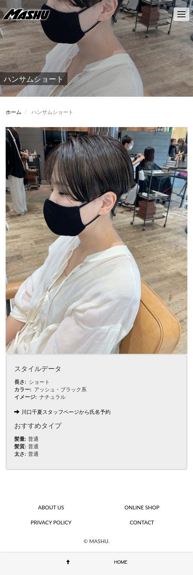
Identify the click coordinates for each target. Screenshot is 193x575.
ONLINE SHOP (141, 507)
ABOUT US (51, 507)
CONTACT (142, 522)
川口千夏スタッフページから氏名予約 (62, 412)
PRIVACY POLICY (51, 522)
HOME (120, 562)
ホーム (13, 112)
